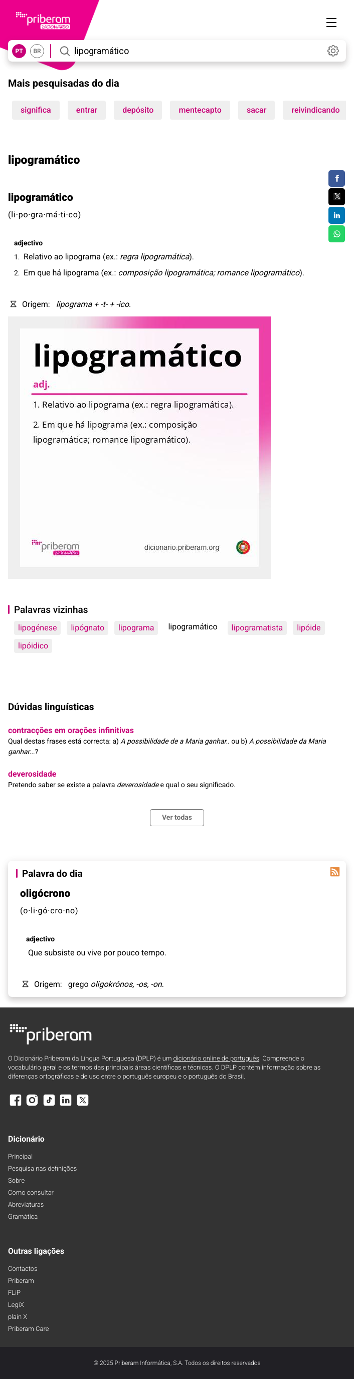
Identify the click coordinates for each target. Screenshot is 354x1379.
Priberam (21, 1281)
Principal (20, 1157)
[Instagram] (32, 1105)
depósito (137, 110)
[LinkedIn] (65, 1105)
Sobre (16, 1181)
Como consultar (31, 1193)
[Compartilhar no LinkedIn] (336, 215)
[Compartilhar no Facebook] (336, 178)
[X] (82, 1105)
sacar (257, 110)
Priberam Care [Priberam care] (28, 1329)
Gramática (23, 1217)
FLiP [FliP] (14, 1293)
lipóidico (33, 645)
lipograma (136, 627)
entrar (86, 110)
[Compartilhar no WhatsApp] (336, 233)
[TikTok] (49, 1105)
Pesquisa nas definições (42, 1169)
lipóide (308, 627)
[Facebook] (15, 1105)
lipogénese (37, 627)
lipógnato (87, 627)
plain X (17, 1317)
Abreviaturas (26, 1205)
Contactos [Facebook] (23, 1269)
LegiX (16, 1305)
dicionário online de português (216, 1059)
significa (36, 110)
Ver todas (177, 818)
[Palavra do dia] (335, 872)
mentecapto (200, 110)
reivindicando (315, 110)
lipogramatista (257, 627)
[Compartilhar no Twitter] (336, 196)
